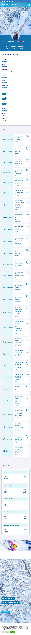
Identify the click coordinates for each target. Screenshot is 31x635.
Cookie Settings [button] (5, 632)
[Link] (29, 1)
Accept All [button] (12, 632)
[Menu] (29, 5)
